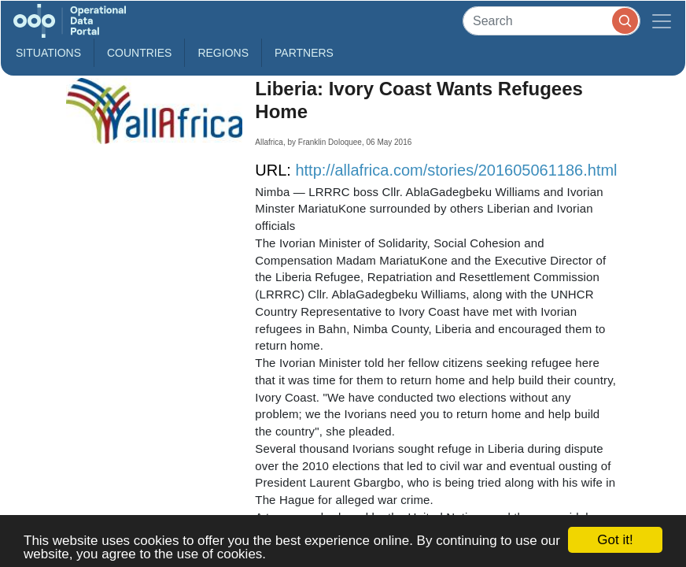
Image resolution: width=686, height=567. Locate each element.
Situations (48, 52)
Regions (223, 52)
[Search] (551, 20)
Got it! (615, 539)
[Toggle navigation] (661, 21)
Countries (139, 52)
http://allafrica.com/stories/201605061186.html (456, 170)
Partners (304, 52)
